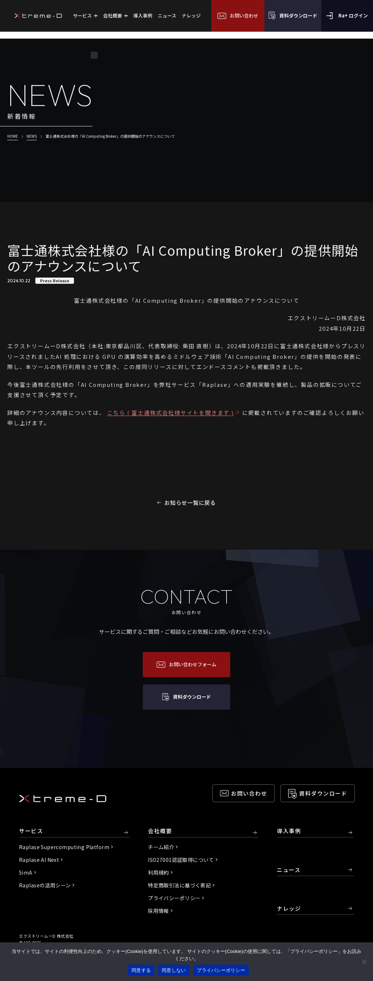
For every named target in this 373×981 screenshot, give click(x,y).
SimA (25, 872)
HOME (12, 136)
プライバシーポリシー (174, 898)
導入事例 (289, 831)
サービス (31, 831)
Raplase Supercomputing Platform (64, 847)
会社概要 (160, 831)
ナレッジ (289, 908)
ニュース (289, 870)
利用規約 (158, 872)
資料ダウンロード (323, 793)
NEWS (32, 136)
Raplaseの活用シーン (45, 885)
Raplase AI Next (39, 859)
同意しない (174, 970)
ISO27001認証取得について (181, 859)
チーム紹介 (161, 847)
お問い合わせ (249, 793)
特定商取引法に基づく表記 (179, 885)
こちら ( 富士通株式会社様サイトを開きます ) (170, 412)
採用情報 (158, 910)
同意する (141, 970)
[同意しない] (364, 961)
